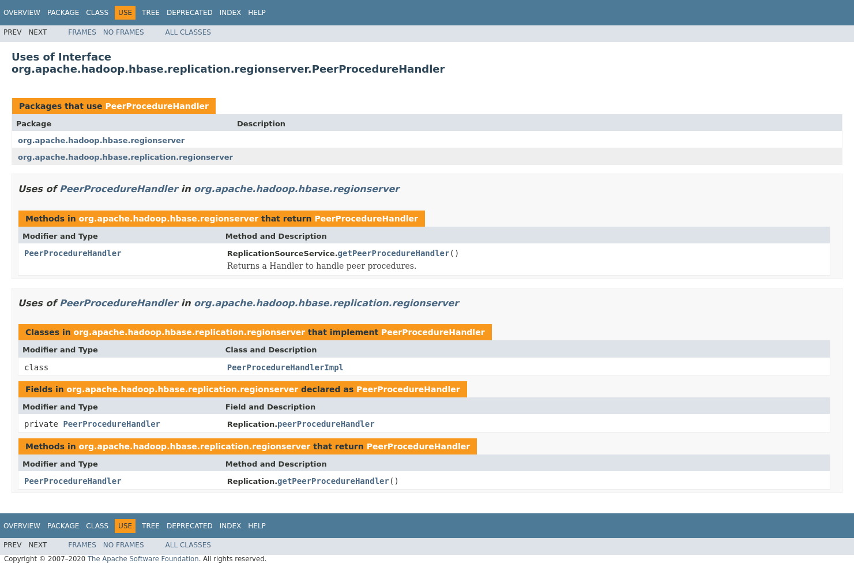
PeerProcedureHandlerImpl (285, 367)
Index (231, 13)
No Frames (123, 32)
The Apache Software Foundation (143, 559)
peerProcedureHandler (326, 424)
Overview (21, 13)
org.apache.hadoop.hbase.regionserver (101, 140)
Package (63, 13)
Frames (82, 32)
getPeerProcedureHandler (394, 253)
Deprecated (190, 13)
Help (257, 13)
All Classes (188, 32)
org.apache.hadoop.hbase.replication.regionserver (125, 157)
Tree (151, 13)
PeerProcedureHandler (156, 106)
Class (97, 13)
